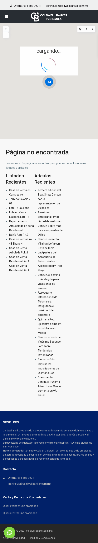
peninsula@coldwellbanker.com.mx (66, 5)
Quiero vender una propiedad (20, 505)
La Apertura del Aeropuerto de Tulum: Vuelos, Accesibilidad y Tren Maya (50, 261)
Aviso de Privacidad (14, 537)
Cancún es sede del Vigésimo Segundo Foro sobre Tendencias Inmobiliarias (49, 346)
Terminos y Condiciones (41, 537)
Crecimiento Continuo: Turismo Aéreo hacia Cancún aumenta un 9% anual (50, 386)
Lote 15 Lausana (19, 207)
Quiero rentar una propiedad (20, 513)
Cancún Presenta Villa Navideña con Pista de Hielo (49, 244)
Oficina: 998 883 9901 (27, 5)
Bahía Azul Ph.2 (18, 234)
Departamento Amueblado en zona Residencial (21, 226)
